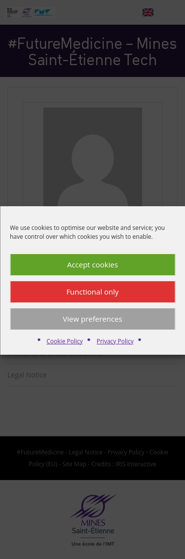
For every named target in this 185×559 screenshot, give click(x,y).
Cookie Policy (64, 346)
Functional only (92, 296)
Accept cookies (92, 269)
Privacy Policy (115, 346)
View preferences (92, 324)
